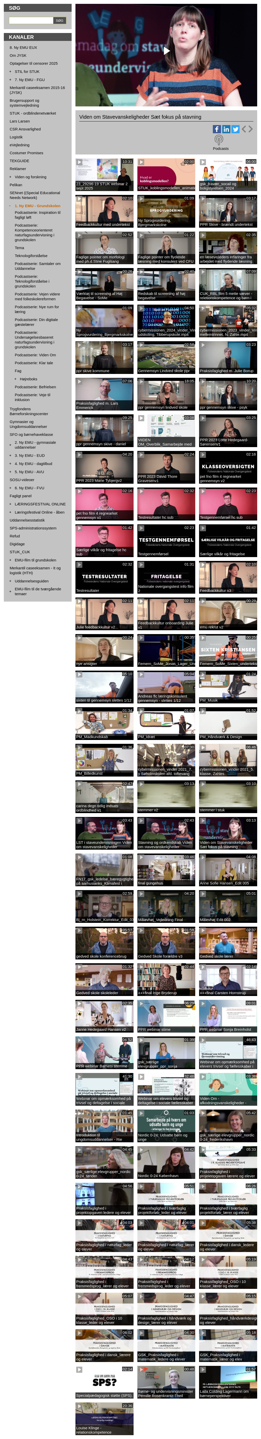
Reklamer (18, 169)
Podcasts (221, 148)
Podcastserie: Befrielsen (35, 387)
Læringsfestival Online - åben (39, 512)
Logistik (16, 137)
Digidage (17, 544)
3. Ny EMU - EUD (30, 455)
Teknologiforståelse (31, 255)
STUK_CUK (20, 552)
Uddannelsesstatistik (27, 520)
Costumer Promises (26, 153)
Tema (19, 248)
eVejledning (20, 145)
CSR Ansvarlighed (25, 129)
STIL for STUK (27, 71)
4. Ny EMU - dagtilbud (33, 463)
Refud (15, 536)
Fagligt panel (21, 496)
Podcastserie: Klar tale (34, 363)
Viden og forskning (30, 177)
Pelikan (16, 185)
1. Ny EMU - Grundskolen (37, 206)
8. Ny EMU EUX (23, 47)
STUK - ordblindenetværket (33, 113)
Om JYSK (18, 55)
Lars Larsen (20, 121)
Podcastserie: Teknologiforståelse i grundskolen (32, 281)
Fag (18, 371)
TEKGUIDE (19, 161)
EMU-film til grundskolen (35, 560)
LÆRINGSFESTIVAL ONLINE (40, 504)
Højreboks (28, 379)
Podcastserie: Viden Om (35, 355)
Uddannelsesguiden (32, 581)
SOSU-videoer (22, 480)
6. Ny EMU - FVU (29, 488)
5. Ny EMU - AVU (29, 472)
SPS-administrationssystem (33, 528)
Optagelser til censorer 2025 (34, 63)
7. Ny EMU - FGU (30, 80)
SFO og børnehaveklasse (31, 434)
